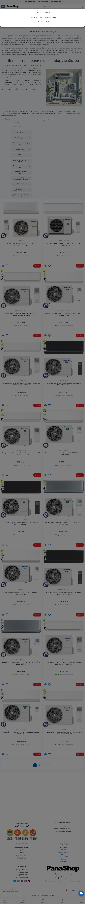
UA (37, 21)
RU (42, 21)
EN (47, 21)
